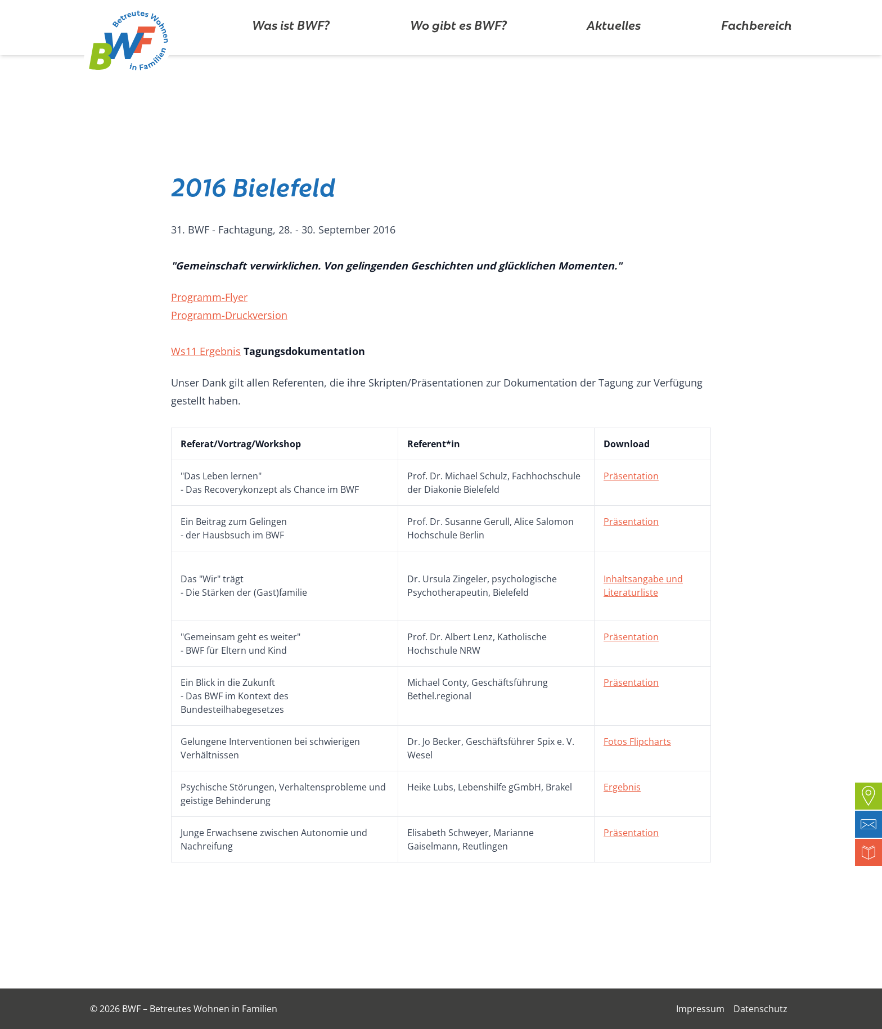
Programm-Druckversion (229, 315)
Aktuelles (614, 58)
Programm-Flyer (209, 297)
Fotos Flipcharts (637, 741)
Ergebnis (622, 787)
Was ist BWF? (291, 58)
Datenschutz (761, 1009)
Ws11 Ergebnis (206, 351)
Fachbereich (756, 58)
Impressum (700, 1009)
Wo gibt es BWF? (458, 58)
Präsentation (631, 476)
